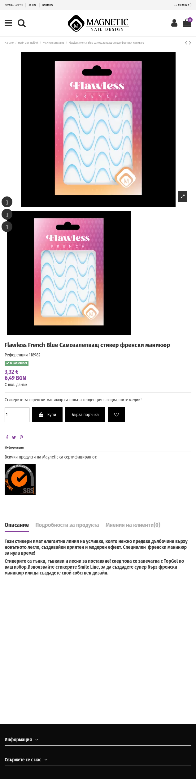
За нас (33, 4)
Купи (47, 414)
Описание (17, 525)
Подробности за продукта (67, 525)
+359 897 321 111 (14, 4)
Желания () (182, 4)
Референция (16, 355)
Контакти (48, 4)
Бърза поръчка (85, 414)
